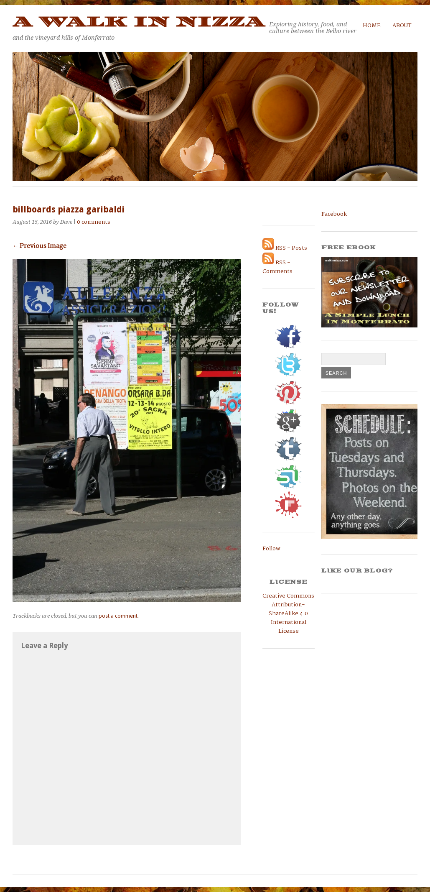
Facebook (334, 214)
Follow (271, 548)
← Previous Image (39, 246)
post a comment (118, 616)
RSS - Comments (277, 267)
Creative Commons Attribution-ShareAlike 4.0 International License (288, 614)
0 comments (93, 222)
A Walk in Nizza (139, 22)
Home (372, 25)
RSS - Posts (284, 248)
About (402, 25)
